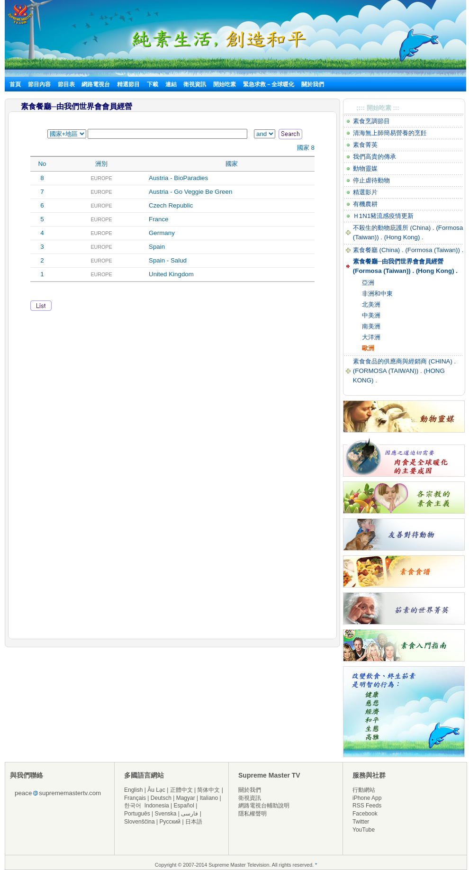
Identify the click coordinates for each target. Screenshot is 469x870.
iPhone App (366, 798)
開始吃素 (224, 84)
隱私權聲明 (252, 813)
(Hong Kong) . (403, 237)
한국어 (132, 805)
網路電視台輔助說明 (263, 805)
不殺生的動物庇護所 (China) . (394, 227)
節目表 (66, 84)
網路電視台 (96, 84)
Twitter (360, 821)
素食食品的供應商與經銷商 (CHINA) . (404, 361)
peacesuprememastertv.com (58, 793)
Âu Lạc (156, 790)
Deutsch (161, 798)
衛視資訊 (194, 84)
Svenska (166, 813)
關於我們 (312, 84)
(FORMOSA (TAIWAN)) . (387, 370)
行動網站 (363, 790)
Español (184, 805)
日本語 (193, 821)
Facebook (365, 813)
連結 (171, 84)
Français (135, 798)
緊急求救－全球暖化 (268, 84)
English (133, 790)
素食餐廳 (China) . (379, 250)
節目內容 (39, 84)
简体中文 (208, 790)
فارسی (189, 813)
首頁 (15, 84)
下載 (152, 84)
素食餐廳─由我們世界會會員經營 (398, 261)
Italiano (208, 798)
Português (137, 813)
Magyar (185, 798)
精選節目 (128, 84)
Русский (170, 821)
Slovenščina (139, 821)
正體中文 (181, 790)
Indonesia (156, 805)
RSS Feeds (366, 805)
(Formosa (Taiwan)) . (434, 250)
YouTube (363, 829)
